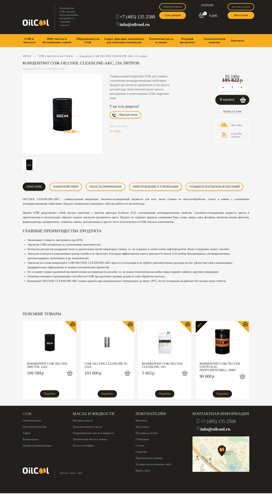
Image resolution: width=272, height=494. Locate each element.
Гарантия (141, 451)
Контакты (237, 40)
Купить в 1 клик (232, 111)
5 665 (148, 373)
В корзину (227, 99)
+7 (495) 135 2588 (137, 16)
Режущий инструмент (187, 40)
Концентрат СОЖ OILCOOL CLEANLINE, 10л (162, 365)
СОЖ (27, 413)
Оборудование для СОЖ (87, 40)
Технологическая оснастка (214, 40)
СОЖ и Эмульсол (29, 40)
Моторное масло (83, 420)
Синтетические (32, 420)
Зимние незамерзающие (37, 445)
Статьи (140, 445)
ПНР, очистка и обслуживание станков (56, 40)
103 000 (93, 373)
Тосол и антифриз (83, 445)
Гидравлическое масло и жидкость (93, 433)
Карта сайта (143, 470)
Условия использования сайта (153, 464)
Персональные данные (149, 458)
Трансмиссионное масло (87, 426)
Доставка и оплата (241, 6)
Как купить (142, 426)
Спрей (26, 433)
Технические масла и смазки (161, 40)
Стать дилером (172, 15)
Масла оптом (241, 15)
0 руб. (213, 15)
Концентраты (31, 439)
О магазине (142, 439)
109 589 (35, 373)
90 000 (207, 376)
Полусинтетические (35, 426)
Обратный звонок (172, 6)
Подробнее (50, 393)
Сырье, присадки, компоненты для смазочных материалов (124, 40)
